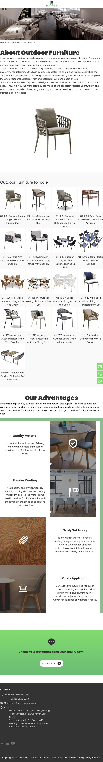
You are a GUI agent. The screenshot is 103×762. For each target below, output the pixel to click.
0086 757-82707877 (18, 694)
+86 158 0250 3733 (19, 698)
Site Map (72, 757)
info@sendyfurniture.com (24, 703)
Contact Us (51, 663)
